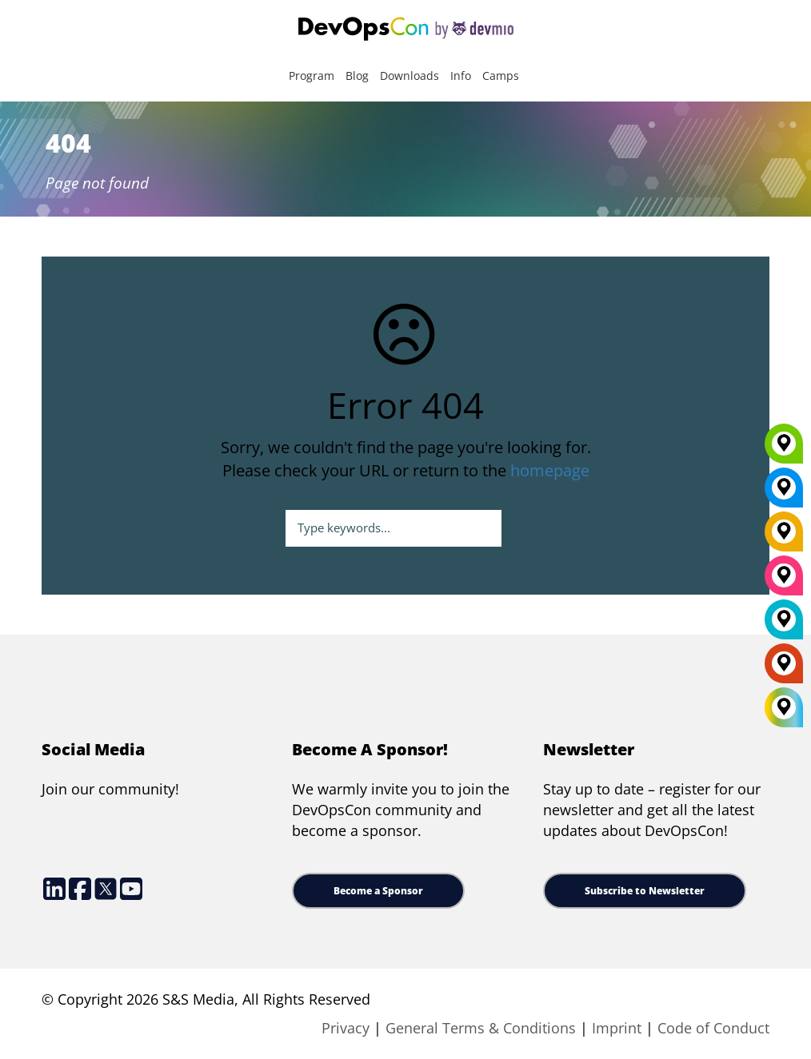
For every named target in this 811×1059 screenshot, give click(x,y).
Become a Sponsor (378, 891)
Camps (500, 75)
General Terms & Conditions (481, 1027)
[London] (784, 625)
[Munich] (784, 449)
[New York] (784, 493)
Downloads (409, 75)
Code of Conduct (713, 1027)
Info (460, 75)
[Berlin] (784, 537)
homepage (549, 470)
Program (311, 75)
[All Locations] (784, 707)
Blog (357, 75)
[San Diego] (784, 581)
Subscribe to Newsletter (645, 891)
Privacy (346, 1027)
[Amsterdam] (784, 669)
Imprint (616, 1027)
